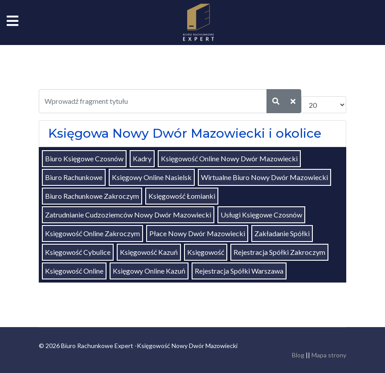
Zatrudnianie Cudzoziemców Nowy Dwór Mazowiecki (128, 214)
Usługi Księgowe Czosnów (261, 214)
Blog (298, 355)
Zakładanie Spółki (282, 233)
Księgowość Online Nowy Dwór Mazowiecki (229, 158)
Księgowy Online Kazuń (149, 270)
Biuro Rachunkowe (73, 177)
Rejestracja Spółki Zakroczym (279, 252)
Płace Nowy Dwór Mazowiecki (197, 233)
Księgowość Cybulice (78, 252)
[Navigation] (12, 22)
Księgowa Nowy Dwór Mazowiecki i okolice (184, 133)
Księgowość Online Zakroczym (92, 233)
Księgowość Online (74, 270)
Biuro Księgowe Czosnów (84, 158)
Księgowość (205, 252)
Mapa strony (328, 355)
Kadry (142, 158)
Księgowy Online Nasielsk (152, 177)
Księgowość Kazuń (149, 252)
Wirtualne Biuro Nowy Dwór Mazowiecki (264, 177)
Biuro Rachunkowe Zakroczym (92, 196)
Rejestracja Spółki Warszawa (239, 270)
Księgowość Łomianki (181, 196)
